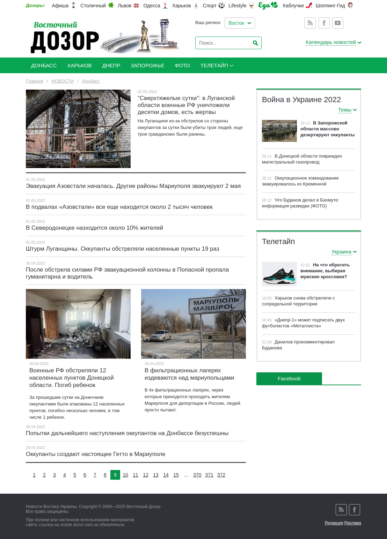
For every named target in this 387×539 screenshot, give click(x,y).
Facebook (324, 23)
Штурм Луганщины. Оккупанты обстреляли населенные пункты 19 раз (122, 248)
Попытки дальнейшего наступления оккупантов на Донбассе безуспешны (127, 433)
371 (209, 475)
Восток (236, 23)
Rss (310, 23)
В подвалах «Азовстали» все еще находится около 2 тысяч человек (119, 207)
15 (176, 475)
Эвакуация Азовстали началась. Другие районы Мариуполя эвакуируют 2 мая (133, 186)
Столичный (93, 5)
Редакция (334, 523)
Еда (268, 6)
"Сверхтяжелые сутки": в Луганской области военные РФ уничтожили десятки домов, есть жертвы (186, 105)
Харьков (181, 5)
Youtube (337, 23)
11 (135, 475)
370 (197, 475)
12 (145, 475)
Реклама (352, 523)
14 (166, 475)
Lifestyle (237, 5)
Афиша (60, 5)
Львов (124, 5)
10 (125, 475)
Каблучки (293, 5)
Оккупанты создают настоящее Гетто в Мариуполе (95, 454)
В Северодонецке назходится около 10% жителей (95, 228)
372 (221, 475)
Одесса (151, 5)
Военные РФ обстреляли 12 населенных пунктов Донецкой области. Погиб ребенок (71, 377)
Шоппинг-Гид (330, 5)
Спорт (210, 5)
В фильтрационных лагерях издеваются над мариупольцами (189, 374)
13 (156, 475)
